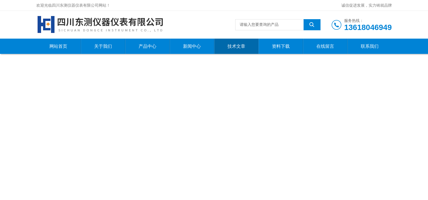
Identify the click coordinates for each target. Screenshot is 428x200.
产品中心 (147, 46)
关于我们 (103, 46)
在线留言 (325, 46)
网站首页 (58, 46)
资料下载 (281, 46)
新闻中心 (192, 46)
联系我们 (370, 46)
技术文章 (236, 46)
